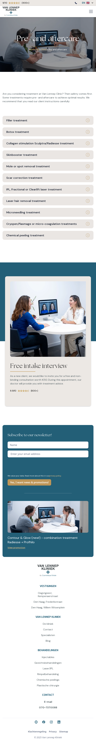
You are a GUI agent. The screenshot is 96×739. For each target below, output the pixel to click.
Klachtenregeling (37, 731)
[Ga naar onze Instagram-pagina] (52, 722)
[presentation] (32, 465)
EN (83, 3)
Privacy (53, 731)
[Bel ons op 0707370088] (75, 3)
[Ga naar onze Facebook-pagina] (37, 722)
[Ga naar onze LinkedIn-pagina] (59, 722)
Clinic (44, 49)
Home (32, 49)
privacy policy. (55, 476)
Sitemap (63, 731)
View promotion (16, 547)
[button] (86, 3)
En (38, 49)
